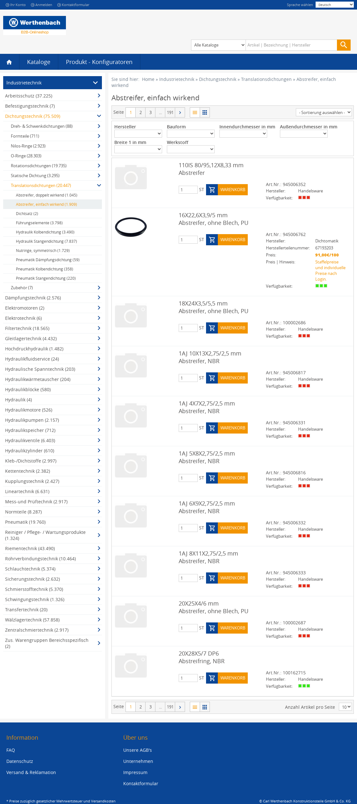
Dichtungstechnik (217, 79)
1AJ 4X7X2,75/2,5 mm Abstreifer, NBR (207, 407)
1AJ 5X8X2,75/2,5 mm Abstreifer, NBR (207, 457)
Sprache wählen (300, 4)
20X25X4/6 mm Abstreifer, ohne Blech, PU (213, 607)
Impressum (135, 772)
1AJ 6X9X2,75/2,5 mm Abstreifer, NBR (207, 507)
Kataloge (38, 62)
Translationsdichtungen (266, 79)
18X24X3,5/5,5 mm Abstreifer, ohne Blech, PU (213, 307)
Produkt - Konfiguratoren (99, 62)
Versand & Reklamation (31, 772)
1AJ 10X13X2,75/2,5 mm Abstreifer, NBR (210, 357)
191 (170, 112)
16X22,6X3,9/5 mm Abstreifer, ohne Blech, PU (213, 218)
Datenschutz (19, 761)
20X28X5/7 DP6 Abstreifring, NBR (202, 657)
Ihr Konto (16, 4)
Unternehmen (138, 761)
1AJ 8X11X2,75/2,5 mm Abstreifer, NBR (208, 557)
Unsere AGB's (137, 750)
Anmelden (41, 4)
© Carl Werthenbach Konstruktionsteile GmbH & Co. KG (305, 801)
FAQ (10, 750)
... (160, 112)
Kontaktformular (73, 4)
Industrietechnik (176, 79)
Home (148, 79)
